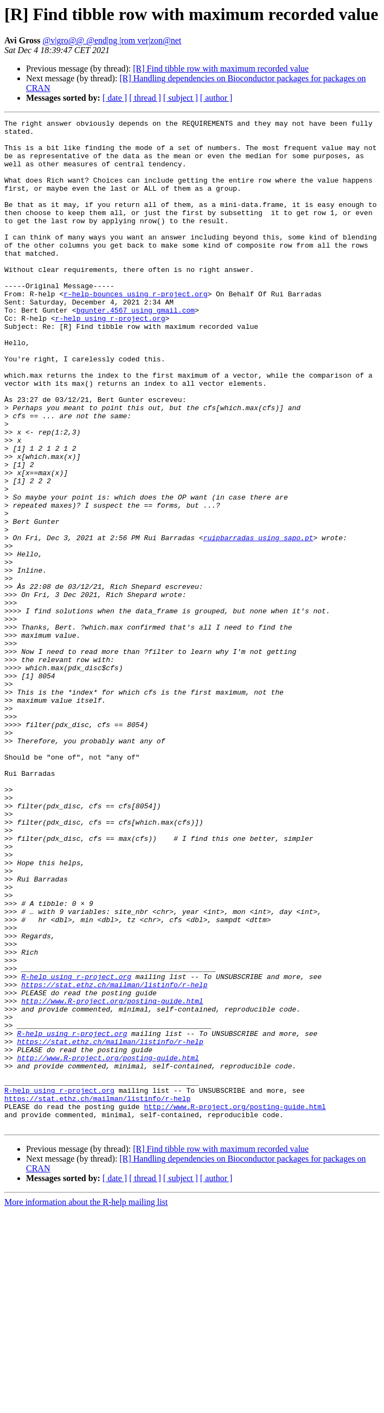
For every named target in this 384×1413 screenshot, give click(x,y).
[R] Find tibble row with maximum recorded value (221, 68)
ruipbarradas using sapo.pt (258, 622)
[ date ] (115, 97)
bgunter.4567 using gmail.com (135, 349)
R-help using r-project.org (76, 1148)
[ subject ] (180, 97)
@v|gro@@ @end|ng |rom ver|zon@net (112, 40)
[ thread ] (145, 97)
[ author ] (216, 97)
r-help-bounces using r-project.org (135, 329)
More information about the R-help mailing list (86, 1403)
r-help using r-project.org (110, 359)
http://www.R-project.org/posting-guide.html (112, 1178)
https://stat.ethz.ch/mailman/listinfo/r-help (114, 1158)
